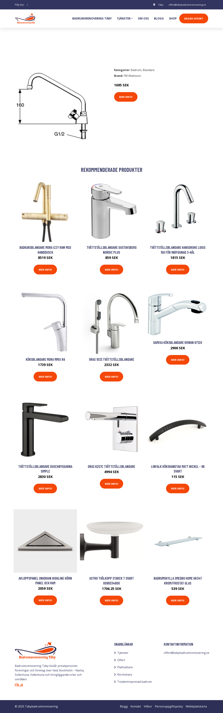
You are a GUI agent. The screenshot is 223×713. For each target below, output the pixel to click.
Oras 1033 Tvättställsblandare (111, 359)
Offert (121, 660)
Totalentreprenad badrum (134, 682)
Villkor (148, 706)
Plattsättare (125, 667)
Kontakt (135, 706)
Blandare (39, 50)
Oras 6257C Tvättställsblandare (111, 466)
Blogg (159, 18)
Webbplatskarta (196, 706)
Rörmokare (124, 674)
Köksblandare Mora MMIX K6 (45, 359)
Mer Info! (125, 97)
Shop (173, 18)
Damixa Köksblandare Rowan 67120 (177, 342)
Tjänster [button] (123, 18)
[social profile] (27, 4)
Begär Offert (193, 18)
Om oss (143, 18)
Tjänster (122, 653)
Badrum (24, 50)
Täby (158, 4)
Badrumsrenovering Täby (92, 18)
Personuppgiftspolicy (169, 706)
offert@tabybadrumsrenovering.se (186, 4)
